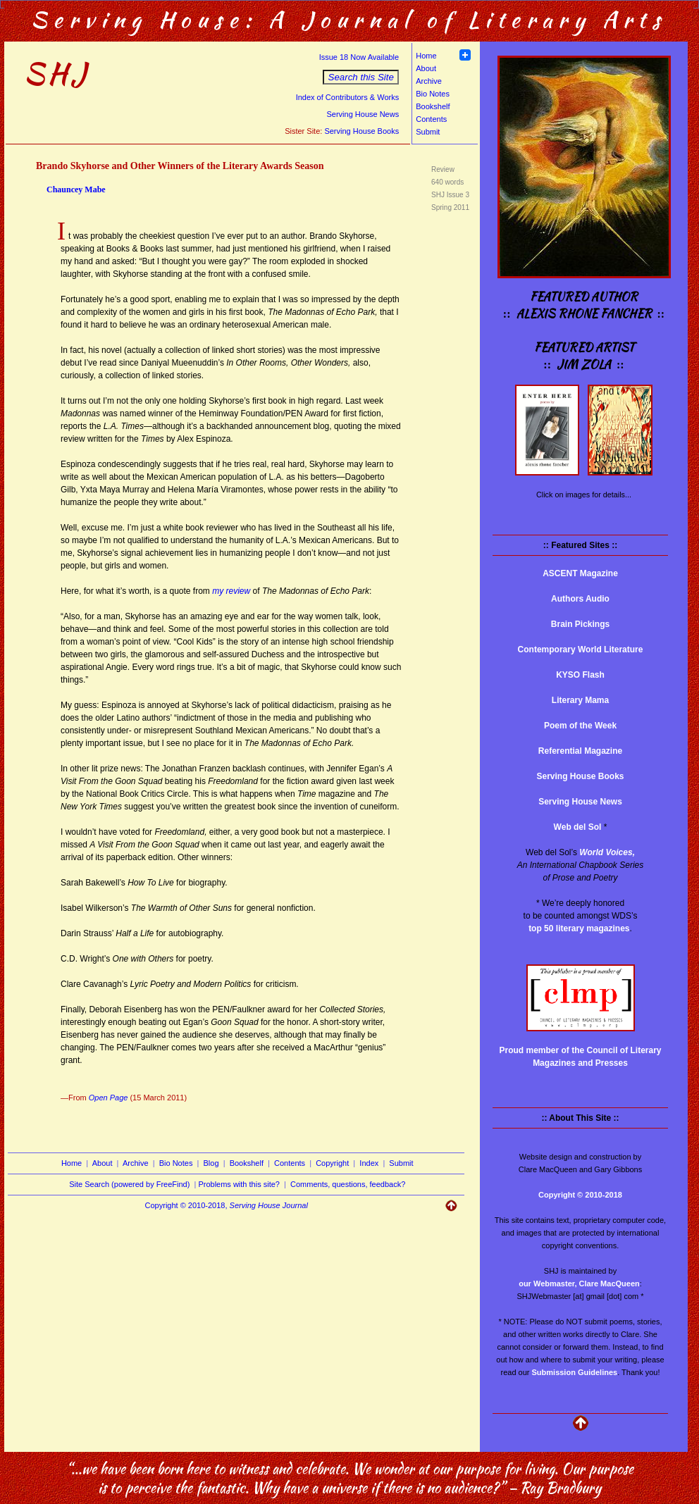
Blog (211, 1163)
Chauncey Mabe (76, 189)
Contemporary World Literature (580, 649)
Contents (431, 119)
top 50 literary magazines (578, 928)
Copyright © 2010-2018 (580, 1195)
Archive (429, 81)
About (426, 68)
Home (426, 55)
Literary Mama (580, 700)
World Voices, (607, 852)
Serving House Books (361, 131)
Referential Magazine (580, 751)
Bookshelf (433, 106)
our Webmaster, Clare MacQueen (579, 1283)
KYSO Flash (580, 675)
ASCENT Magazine (580, 573)
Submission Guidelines (575, 1372)
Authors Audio (580, 599)
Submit (428, 132)
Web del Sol (578, 827)
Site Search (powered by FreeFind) (129, 1184)
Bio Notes (433, 93)
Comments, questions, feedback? (347, 1184)
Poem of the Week (580, 726)
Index (368, 1163)
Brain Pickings (580, 624)
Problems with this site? (239, 1184)
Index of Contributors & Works (348, 97)
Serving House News (362, 114)
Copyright (332, 1163)
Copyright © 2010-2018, (226, 1205)
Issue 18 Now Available (359, 57)
